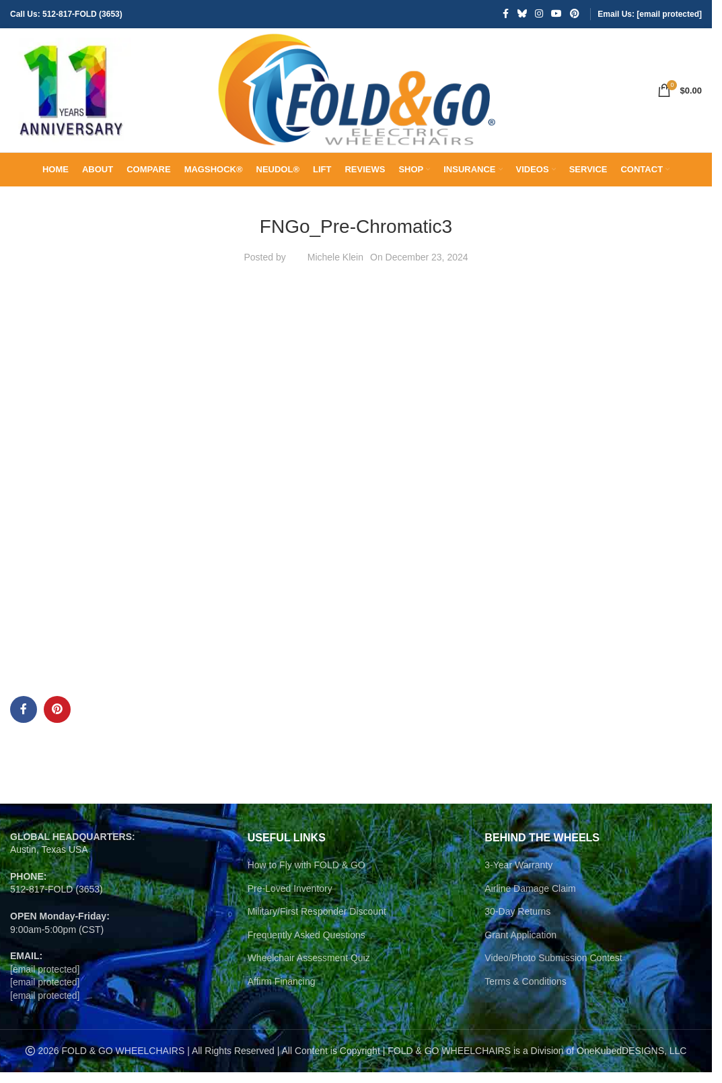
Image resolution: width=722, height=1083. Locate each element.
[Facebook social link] (505, 14)
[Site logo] (70, 95)
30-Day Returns (517, 922)
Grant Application (520, 945)
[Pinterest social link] (574, 14)
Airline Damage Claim (529, 899)
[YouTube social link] (556, 14)
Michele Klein (335, 268)
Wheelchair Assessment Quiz (309, 968)
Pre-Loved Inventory (290, 899)
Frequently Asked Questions (306, 945)
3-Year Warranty (518, 875)
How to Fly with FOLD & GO (306, 875)
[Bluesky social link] (522, 14)
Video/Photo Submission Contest (553, 968)
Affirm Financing (282, 992)
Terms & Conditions (525, 992)
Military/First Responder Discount (317, 922)
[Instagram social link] (539, 14)
